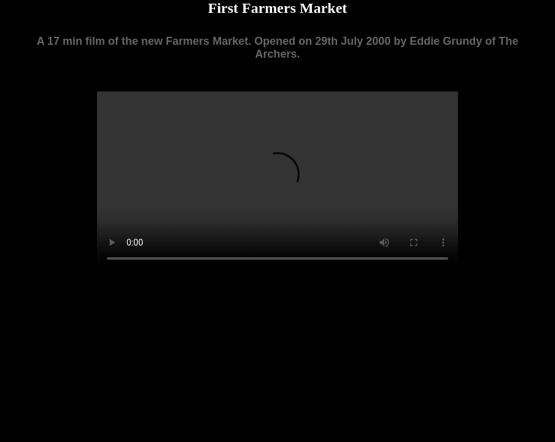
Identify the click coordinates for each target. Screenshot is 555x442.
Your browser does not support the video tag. (277, 181)
